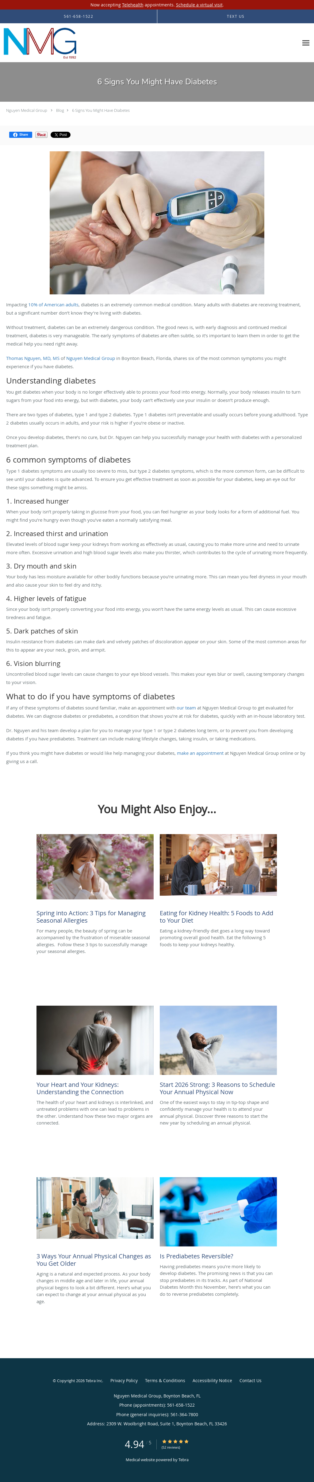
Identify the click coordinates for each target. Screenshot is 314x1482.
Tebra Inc (94, 1380)
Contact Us (250, 1380)
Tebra (183, 1459)
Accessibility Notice (212, 1380)
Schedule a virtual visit (199, 5)
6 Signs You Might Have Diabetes (101, 110)
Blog (60, 110)
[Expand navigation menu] (306, 43)
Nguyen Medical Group (26, 110)
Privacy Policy (124, 1380)
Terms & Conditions (165, 1380)
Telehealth (133, 5)
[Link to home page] (40, 43)
